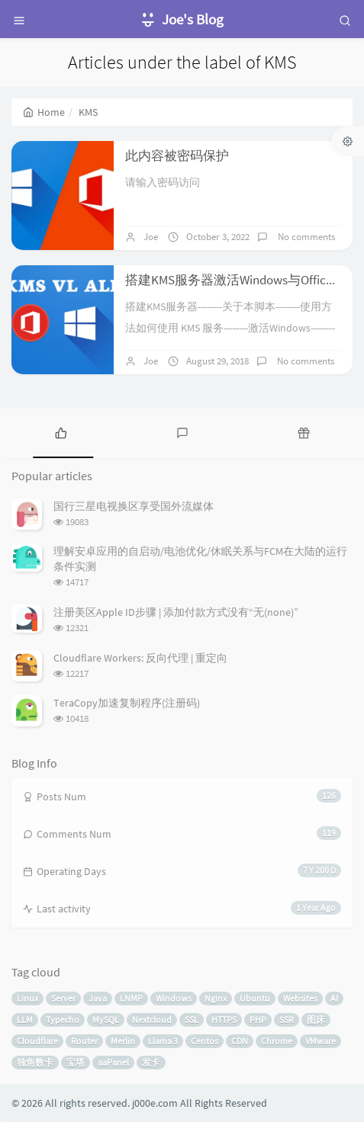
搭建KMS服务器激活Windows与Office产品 (241, 279)
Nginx (216, 998)
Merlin (123, 1041)
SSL (191, 1019)
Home (44, 112)
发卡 (151, 1062)
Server (63, 998)
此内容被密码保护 (177, 155)
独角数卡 (35, 1062)
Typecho (62, 1019)
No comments (305, 236)
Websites (300, 998)
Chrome (276, 1041)
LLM (25, 1019)
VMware (320, 1041)
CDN (239, 1041)
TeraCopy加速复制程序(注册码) (126, 703)
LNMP (131, 998)
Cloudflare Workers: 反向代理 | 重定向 (140, 658)
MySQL (105, 1019)
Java (98, 998)
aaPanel (113, 1062)
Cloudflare (37, 1041)
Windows (174, 998)
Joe (150, 236)
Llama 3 (163, 1041)
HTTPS (224, 1019)
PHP (258, 1019)
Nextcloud (152, 1019)
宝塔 (75, 1062)
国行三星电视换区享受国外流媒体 (133, 506)
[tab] (60, 431)
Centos (204, 1041)
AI (334, 998)
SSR (286, 1019)
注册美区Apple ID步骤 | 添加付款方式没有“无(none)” (175, 612)
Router (84, 1041)
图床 (316, 1019)
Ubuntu (255, 998)
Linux (27, 998)
